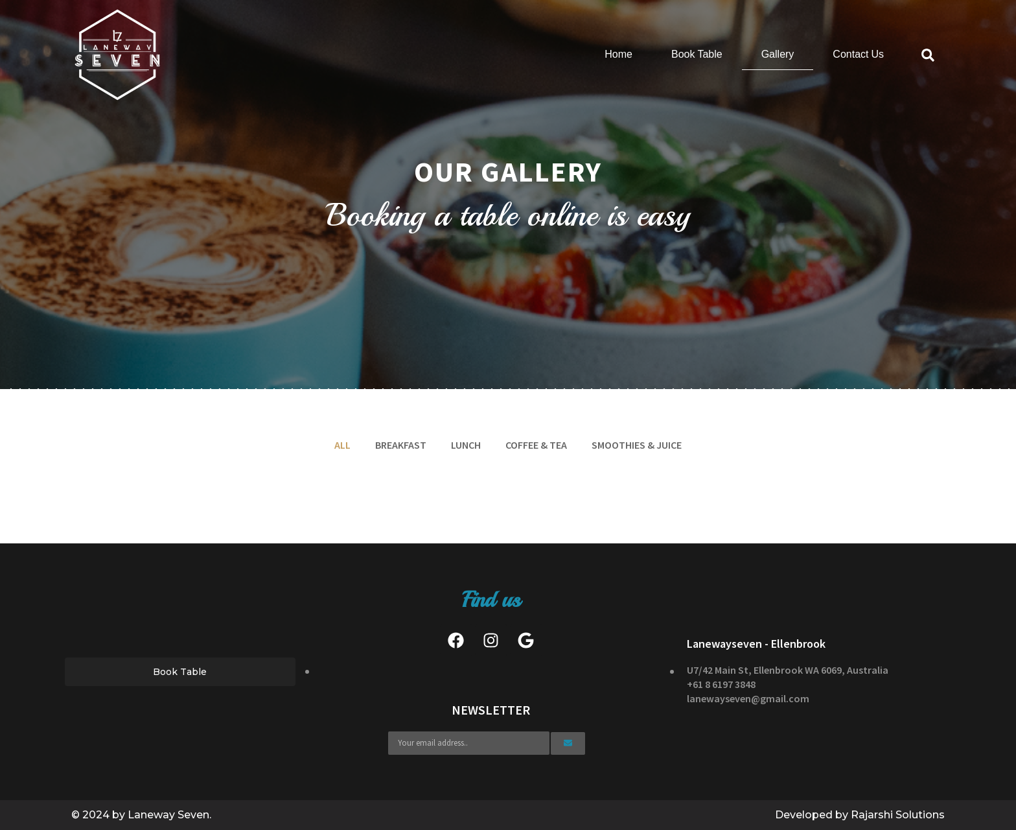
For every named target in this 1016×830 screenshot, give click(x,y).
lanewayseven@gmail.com (748, 698)
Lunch (466, 444)
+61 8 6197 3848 (721, 684)
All (342, 444)
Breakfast (400, 444)
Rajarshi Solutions (898, 815)
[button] (180, 672)
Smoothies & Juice (637, 444)
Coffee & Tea (536, 444)
